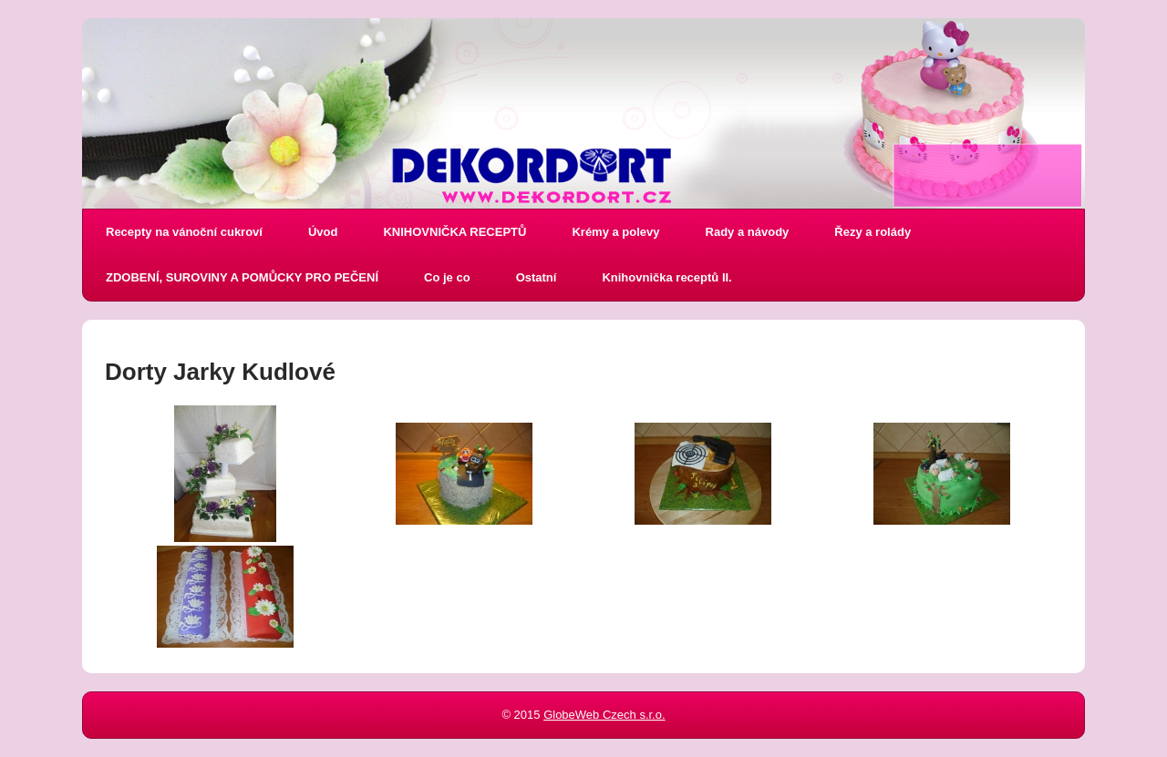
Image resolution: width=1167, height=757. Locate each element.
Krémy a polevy (615, 232)
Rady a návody (748, 232)
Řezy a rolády (872, 232)
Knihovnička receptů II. (666, 277)
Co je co (447, 277)
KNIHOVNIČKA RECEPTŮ (454, 232)
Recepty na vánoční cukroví (184, 232)
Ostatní (536, 277)
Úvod (323, 232)
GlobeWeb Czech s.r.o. (604, 714)
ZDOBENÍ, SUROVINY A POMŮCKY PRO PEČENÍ (242, 277)
